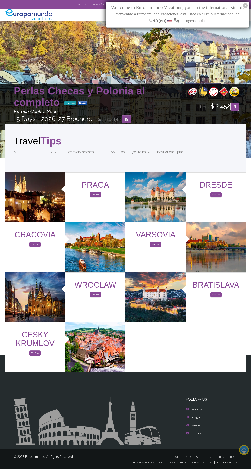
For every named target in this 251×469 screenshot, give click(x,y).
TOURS (209, 456)
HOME (177, 456)
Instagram (194, 417)
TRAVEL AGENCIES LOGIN (144, 462)
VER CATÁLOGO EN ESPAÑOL (82, 4)
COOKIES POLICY (226, 462)
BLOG (233, 456)
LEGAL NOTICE (174, 462)
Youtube (194, 433)
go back (70, 103)
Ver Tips (95, 195)
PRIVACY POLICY (199, 462)
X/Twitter (194, 425)
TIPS (222, 456)
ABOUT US (192, 456)
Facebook (194, 409)
